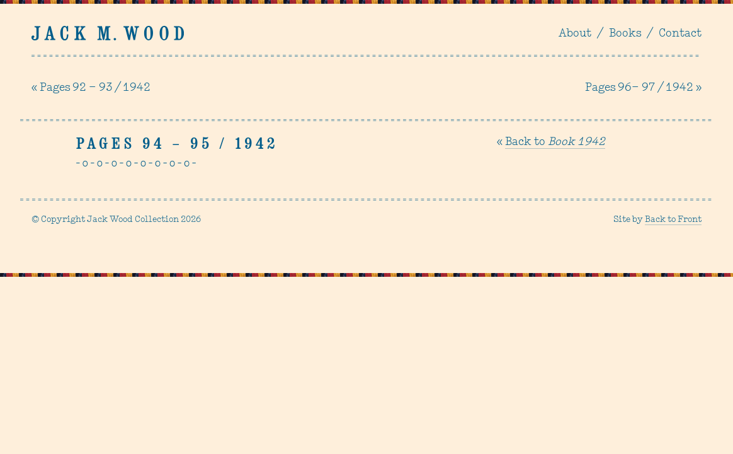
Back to (555, 142)
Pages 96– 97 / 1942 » (643, 88)
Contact (680, 34)
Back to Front (673, 219)
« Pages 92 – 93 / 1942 (91, 88)
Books (625, 34)
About (575, 34)
